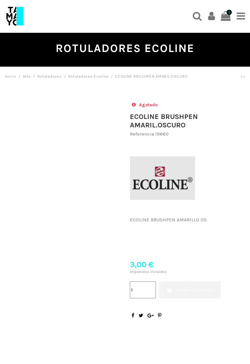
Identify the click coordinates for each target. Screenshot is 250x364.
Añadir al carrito (190, 290)
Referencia (142, 134)
